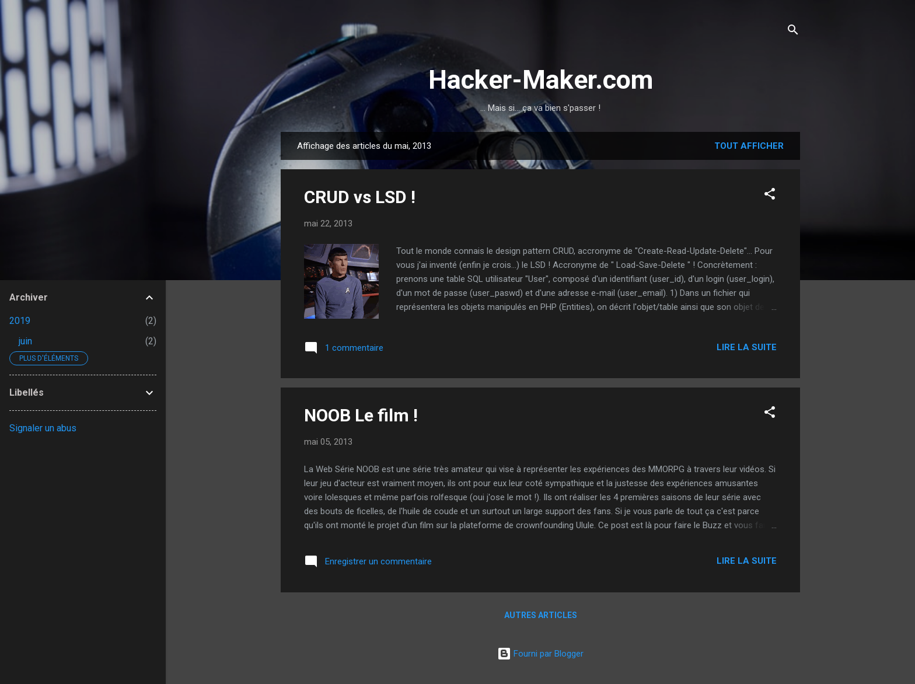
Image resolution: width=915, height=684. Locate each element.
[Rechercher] (793, 32)
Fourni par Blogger (540, 653)
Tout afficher (749, 146)
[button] (770, 196)
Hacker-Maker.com (540, 79)
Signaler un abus (42, 428)
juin (25, 341)
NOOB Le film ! (361, 415)
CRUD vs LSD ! (359, 197)
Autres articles (540, 615)
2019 (19, 320)
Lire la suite (747, 347)
